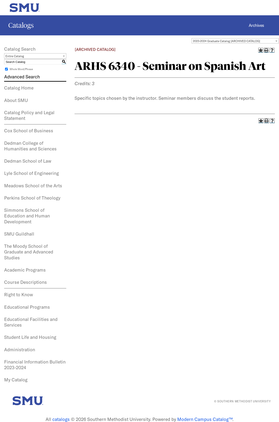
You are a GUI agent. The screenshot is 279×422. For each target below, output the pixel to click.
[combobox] (235, 40)
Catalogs (21, 25)
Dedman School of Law (27, 161)
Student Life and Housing (30, 337)
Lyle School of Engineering (31, 173)
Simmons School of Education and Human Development (27, 215)
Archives (256, 25)
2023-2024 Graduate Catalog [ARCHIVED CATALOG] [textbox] (226, 41)
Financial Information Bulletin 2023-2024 (35, 364)
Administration (19, 349)
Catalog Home (19, 88)
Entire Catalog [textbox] (14, 56)
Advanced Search (22, 76)
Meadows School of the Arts (33, 185)
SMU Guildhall (19, 234)
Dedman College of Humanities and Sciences (30, 146)
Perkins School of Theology (32, 198)
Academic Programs (25, 270)
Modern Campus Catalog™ (204, 419)
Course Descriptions (25, 282)
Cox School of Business (28, 130)
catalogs (61, 419)
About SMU (16, 100)
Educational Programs (27, 307)
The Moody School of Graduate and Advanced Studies (28, 251)
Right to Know (18, 294)
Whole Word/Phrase (21, 69)
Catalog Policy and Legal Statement (29, 115)
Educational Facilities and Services (31, 322)
